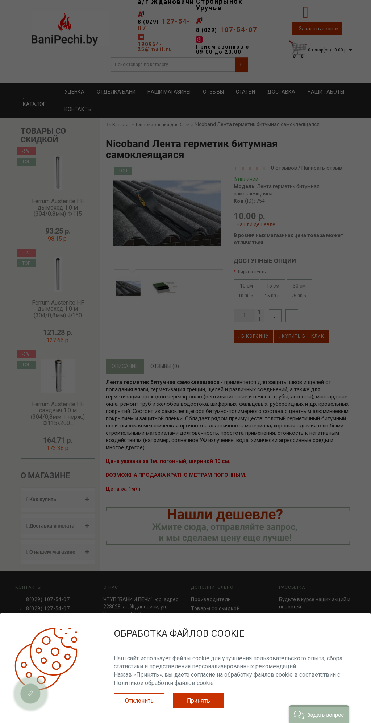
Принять (198, 700)
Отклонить (139, 700)
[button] (319, 714)
